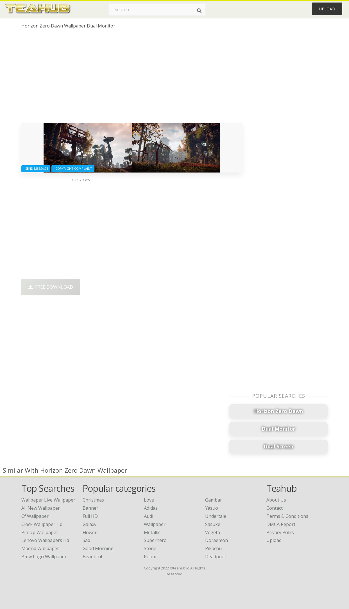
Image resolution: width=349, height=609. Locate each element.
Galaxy (89, 524)
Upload (327, 9)
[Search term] (157, 9)
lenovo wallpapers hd (45, 540)
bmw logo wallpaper (44, 556)
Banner (90, 508)
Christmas (93, 500)
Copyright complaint (73, 168)
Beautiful (92, 556)
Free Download (50, 287)
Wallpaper (155, 524)
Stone (150, 548)
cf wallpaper (35, 516)
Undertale (215, 516)
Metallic (152, 532)
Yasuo (211, 508)
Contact (274, 508)
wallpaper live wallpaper (48, 500)
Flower (90, 532)
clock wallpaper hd (41, 524)
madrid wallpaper (40, 548)
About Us (276, 500)
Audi (148, 516)
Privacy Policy (280, 532)
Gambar (213, 500)
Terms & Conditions (287, 516)
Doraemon (216, 540)
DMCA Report (280, 524)
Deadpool (215, 556)
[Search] (199, 10)
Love (149, 500)
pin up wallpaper (39, 532)
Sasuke (212, 524)
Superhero (155, 540)
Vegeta (212, 532)
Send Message (36, 168)
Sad (86, 540)
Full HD (90, 516)
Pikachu (213, 548)
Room (150, 556)
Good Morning (98, 548)
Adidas (151, 508)
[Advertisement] (131, 78)
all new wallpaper (40, 508)
